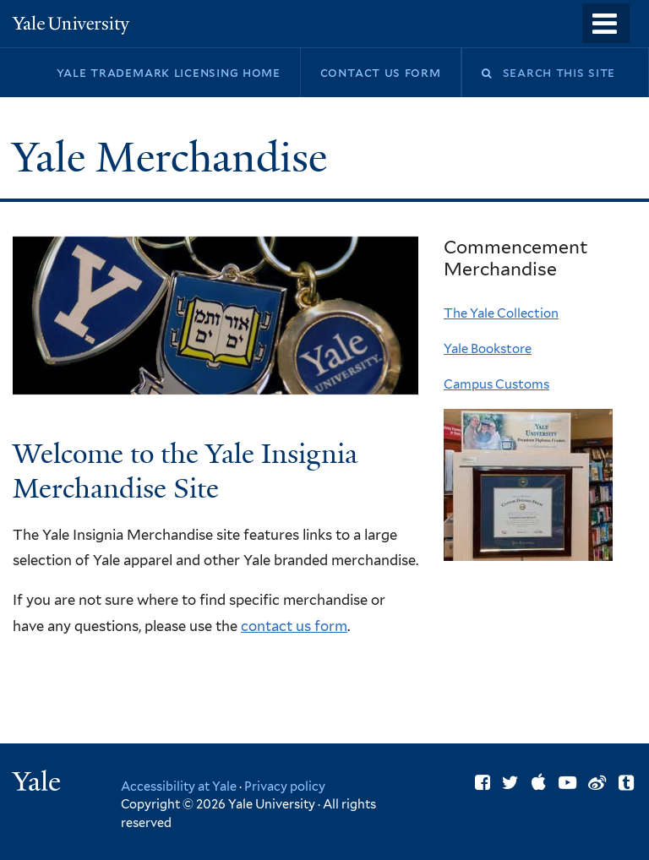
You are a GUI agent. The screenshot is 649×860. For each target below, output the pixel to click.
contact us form (294, 626)
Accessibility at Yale (179, 786)
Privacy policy (284, 786)
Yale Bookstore (488, 349)
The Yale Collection (501, 313)
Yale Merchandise (174, 157)
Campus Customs (496, 384)
